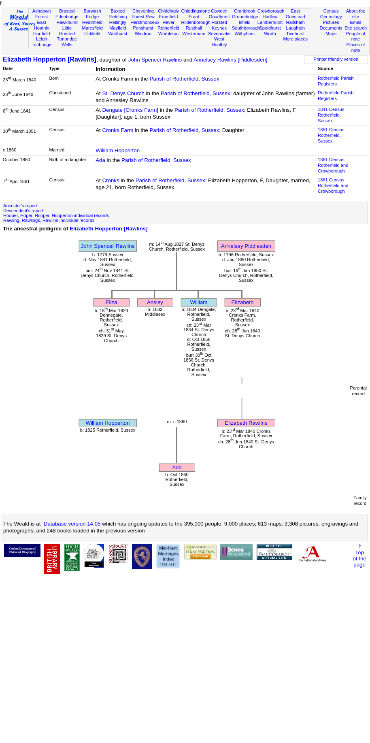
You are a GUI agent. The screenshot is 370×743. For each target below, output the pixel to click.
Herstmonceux (144, 22)
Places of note (356, 47)
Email (355, 22)
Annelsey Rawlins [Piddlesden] (230, 60)
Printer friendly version (336, 59)
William (199, 302)
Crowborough (271, 11)
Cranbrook (244, 11)
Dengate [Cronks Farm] (130, 110)
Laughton (295, 28)
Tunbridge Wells (67, 41)
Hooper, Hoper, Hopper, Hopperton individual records (56, 215)
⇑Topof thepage (359, 555)
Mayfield (117, 28)
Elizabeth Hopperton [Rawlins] (49, 59)
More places (295, 38)
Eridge (92, 16)
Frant (194, 16)
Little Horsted (67, 31)
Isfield (245, 22)
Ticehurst (295, 33)
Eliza (111, 302)
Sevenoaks (219, 33)
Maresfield (92, 28)
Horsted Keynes (219, 25)
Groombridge (245, 16)
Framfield (168, 16)
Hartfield (41, 33)
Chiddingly (168, 11)
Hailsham (295, 22)
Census (331, 11)
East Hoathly (41, 25)
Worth (270, 33)
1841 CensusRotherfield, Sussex (331, 115)
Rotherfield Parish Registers (335, 81)
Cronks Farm (117, 130)
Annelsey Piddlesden (246, 246)
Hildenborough (196, 22)
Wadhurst (117, 33)
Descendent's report (23, 210)
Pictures (331, 22)
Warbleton (168, 33)
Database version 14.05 (72, 524)
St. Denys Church (123, 93)
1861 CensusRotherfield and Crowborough (333, 165)
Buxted (118, 11)
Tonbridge (41, 44)
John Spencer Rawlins (155, 60)
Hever (168, 22)
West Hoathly (219, 41)
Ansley (155, 302)
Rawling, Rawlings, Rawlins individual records (48, 220)
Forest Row (143, 16)
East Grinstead (295, 14)
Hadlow (269, 16)
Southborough (246, 28)
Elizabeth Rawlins (246, 423)
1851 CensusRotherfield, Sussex (331, 135)
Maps (330, 33)
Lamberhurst (270, 22)
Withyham (245, 33)
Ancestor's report (20, 205)
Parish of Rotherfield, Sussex (184, 79)
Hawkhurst (66, 22)
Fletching (117, 16)
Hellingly (117, 22)
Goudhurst (219, 16)
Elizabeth (243, 302)
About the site (356, 14)
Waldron (143, 33)
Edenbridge (67, 16)
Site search (355, 28)
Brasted (66, 11)
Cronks (110, 180)
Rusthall (194, 28)
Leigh (41, 38)
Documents (331, 28)
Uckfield (92, 33)
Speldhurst (270, 28)
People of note (355, 36)
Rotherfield (168, 28)
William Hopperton (118, 150)
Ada (100, 160)
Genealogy (331, 16)
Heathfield (92, 22)
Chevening (143, 11)
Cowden (219, 11)
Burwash (92, 11)
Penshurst (143, 28)
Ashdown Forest (41, 14)
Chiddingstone (195, 11)
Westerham (194, 33)
